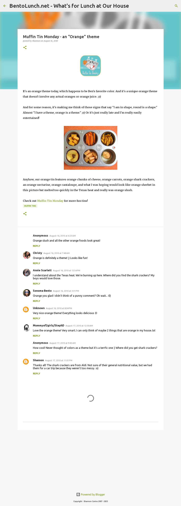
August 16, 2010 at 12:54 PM (66, 270)
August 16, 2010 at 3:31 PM (66, 291)
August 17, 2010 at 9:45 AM (62, 343)
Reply (36, 246)
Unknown (39, 308)
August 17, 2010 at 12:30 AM (79, 325)
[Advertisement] (90, 458)
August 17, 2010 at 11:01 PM (58, 360)
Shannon (38, 360)
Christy (37, 252)
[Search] (176, 6)
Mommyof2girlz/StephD (48, 325)
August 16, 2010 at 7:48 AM (56, 253)
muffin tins (30, 206)
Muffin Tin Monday (50, 200)
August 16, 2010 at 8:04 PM (59, 308)
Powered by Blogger (90, 494)
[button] (25, 47)
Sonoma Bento (42, 290)
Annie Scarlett (42, 270)
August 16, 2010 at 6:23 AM (62, 236)
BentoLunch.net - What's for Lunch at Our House (69, 6)
